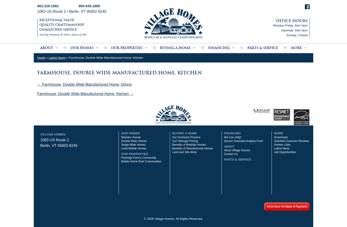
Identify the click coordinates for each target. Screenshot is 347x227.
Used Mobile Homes (133, 148)
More (296, 48)
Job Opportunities (285, 152)
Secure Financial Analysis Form (243, 141)
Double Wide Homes (134, 141)
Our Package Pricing (185, 141)
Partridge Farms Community (138, 157)
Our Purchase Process (186, 137)
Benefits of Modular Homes (189, 144)
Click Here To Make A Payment (287, 206)
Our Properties (127, 48)
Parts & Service (262, 48)
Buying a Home (175, 48)
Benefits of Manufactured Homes (192, 148)
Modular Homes (131, 137)
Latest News (57, 57)
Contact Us (231, 154)
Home (41, 57)
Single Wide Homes (133, 144)
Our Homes (82, 48)
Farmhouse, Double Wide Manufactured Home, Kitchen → (85, 94)
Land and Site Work (184, 152)
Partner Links (282, 144)
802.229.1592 (48, 6)
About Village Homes (237, 150)
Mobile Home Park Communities (141, 161)
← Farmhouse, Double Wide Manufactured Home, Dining (84, 84)
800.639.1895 (89, 6)
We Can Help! (232, 137)
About (46, 48)
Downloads (281, 137)
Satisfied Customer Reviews (291, 141)
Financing (219, 48)
